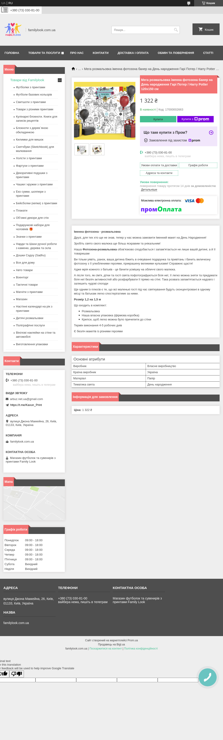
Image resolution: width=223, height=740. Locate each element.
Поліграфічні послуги (30, 325)
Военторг (22, 277)
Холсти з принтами (29, 158)
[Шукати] (176, 30)
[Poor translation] (16, 674)
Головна (12, 53)
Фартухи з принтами (30, 165)
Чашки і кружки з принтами (34, 184)
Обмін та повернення (176, 53)
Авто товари (24, 270)
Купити (158, 119)
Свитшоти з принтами (31, 102)
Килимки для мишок (29, 139)
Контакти (101, 53)
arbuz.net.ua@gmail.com (26, 399)
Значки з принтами (29, 236)
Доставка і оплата (133, 53)
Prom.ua (133, 640)
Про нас (77, 53)
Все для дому (25, 262)
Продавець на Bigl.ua (111, 644)
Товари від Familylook (27, 80)
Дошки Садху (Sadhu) (31, 255)
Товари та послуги (44, 53)
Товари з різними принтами (34, 109)
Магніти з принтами (29, 292)
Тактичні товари (27, 284)
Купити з (195, 119)
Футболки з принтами (30, 87)
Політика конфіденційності (141, 648)
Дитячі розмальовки (29, 318)
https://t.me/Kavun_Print (26, 405)
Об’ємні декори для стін (32, 217)
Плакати (21, 210)
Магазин (21, 299)
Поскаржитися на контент (105, 648)
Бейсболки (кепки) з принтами (36, 203)
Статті (208, 53)
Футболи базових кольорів (34, 94)
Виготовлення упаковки (32, 344)
